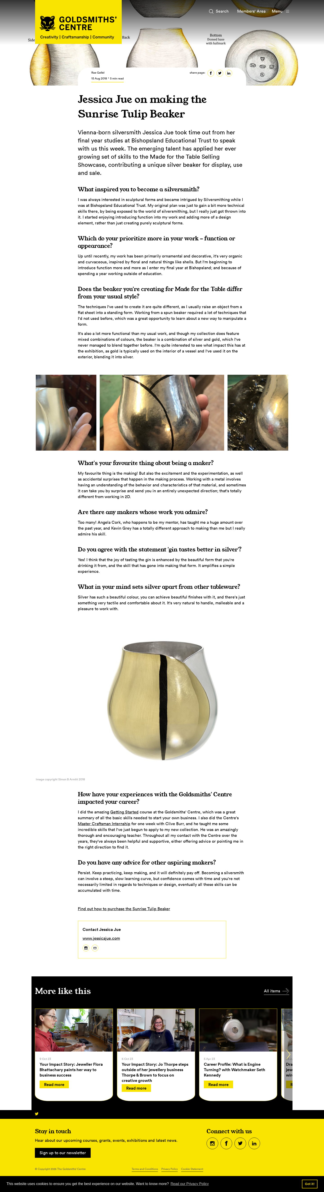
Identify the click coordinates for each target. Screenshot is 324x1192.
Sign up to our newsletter (63, 1152)
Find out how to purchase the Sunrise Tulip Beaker (124, 908)
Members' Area (251, 11)
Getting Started (124, 812)
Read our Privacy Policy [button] (190, 1184)
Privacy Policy (169, 1169)
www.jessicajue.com (101, 938)
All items (272, 990)
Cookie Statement (192, 1169)
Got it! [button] (309, 1184)
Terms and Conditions (145, 1169)
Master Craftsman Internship (104, 823)
